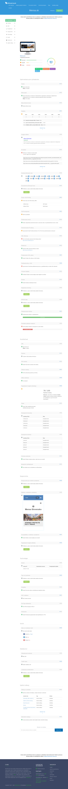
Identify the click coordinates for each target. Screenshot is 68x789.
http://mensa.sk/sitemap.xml (28, 240)
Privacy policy (53, 776)
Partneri (52, 774)
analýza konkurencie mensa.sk (50, 18)
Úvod (51, 767)
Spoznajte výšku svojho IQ (28, 698)
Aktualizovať (46, 68)
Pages (31, 634)
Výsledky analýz (55, 5)
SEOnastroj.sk (17, 785)
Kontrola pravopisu (42, 5)
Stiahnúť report (39, 68)
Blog (49, 5)
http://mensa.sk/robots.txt (27, 250)
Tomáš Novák (28, 785)
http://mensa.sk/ (26, 702)
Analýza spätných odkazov (21, 5)
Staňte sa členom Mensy (28, 700)
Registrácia (59, 10)
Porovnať (53, 68)
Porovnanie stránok (32, 5)
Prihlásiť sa (26, 192)
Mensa (24, 705)
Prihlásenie (52, 10)
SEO (15, 774)
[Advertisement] (41, 30)
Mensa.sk (22, 56)
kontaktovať (28, 777)
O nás (51, 772)
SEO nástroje (11, 5)
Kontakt (10, 8)
